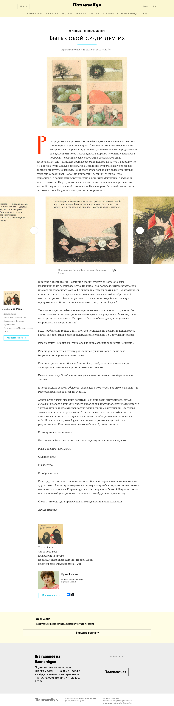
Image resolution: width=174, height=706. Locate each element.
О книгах (52, 13)
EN (155, 6)
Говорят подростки (132, 13)
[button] (112, 200)
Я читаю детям (94, 31)
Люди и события (73, 13)
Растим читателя (102, 13)
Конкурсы (35, 13)
